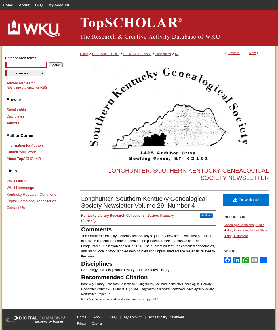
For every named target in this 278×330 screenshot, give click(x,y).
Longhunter (163, 54)
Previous (234, 53)
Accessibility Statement (166, 317)
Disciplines (15, 116)
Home (84, 54)
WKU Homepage (20, 188)
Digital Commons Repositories (31, 201)
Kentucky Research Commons (31, 194)
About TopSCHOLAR (24, 159)
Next (252, 53)
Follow (206, 215)
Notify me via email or (27, 88)
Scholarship (16, 110)
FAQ (113, 317)
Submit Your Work (21, 152)
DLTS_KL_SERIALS (137, 54)
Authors (13, 123)
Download (246, 199)
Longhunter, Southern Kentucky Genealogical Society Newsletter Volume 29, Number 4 (144, 202)
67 (176, 54)
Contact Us (16, 208)
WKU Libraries (18, 181)
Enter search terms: (21, 58)
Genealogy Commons (239, 225)
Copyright (98, 323)
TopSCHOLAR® (173, 28)
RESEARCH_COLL (105, 54)
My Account (133, 317)
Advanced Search (21, 83)
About (98, 317)
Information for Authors (25, 145)
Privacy (82, 323)
